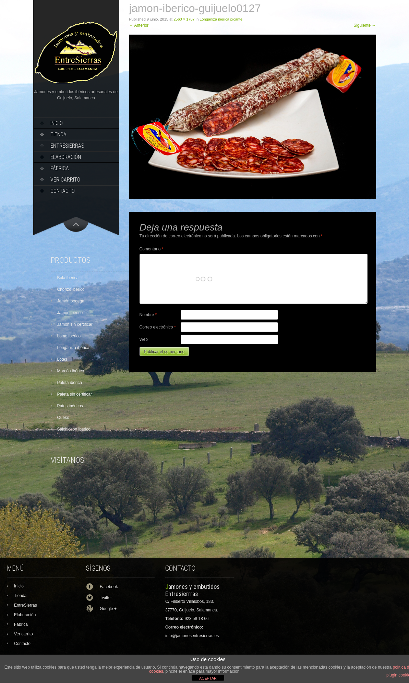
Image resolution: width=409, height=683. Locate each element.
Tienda (58, 134)
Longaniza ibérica (73, 347)
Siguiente (364, 25)
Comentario (152, 249)
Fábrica (59, 168)
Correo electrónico (158, 327)
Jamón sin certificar (75, 324)
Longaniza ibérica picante (221, 19)
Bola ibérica (68, 277)
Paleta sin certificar (74, 394)
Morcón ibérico (70, 371)
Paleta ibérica (69, 382)
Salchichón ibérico (74, 429)
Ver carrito (65, 179)
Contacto (62, 191)
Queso (63, 417)
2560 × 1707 (183, 19)
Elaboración (65, 157)
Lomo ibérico (69, 336)
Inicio (56, 123)
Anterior (139, 25)
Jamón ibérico (70, 312)
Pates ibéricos (70, 405)
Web (144, 339)
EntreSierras (67, 145)
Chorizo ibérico (71, 289)
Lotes (62, 359)
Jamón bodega (70, 301)
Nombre (148, 314)
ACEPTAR (208, 678)
